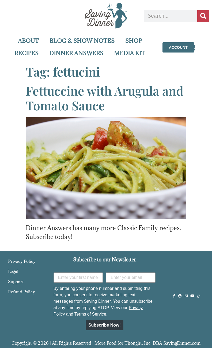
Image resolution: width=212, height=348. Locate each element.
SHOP (133, 40)
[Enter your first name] (78, 277)
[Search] (203, 16)
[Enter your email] (131, 277)
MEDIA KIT (129, 53)
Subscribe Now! (104, 325)
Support (16, 281)
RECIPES (26, 53)
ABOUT (28, 40)
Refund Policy (21, 291)
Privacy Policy (22, 261)
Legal (13, 271)
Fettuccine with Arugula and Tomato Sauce (104, 98)
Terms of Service (90, 314)
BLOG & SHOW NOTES (82, 40)
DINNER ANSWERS (76, 53)
